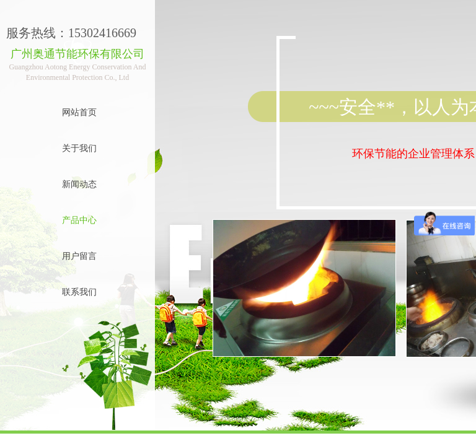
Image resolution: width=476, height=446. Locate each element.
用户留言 (79, 256)
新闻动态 (79, 184)
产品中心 (79, 220)
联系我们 (79, 292)
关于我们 (79, 148)
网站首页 (79, 112)
